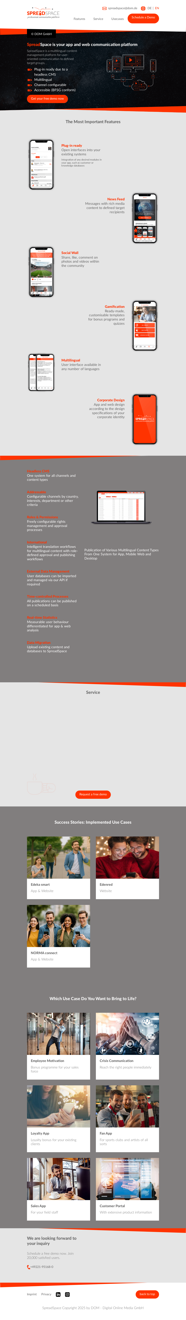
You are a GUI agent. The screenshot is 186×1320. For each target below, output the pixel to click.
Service (98, 18)
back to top (147, 1294)
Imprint (32, 1294)
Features (79, 18)
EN (157, 8)
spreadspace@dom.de (119, 8)
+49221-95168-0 (40, 1267)
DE (150, 8)
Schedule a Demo (143, 17)
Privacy (46, 1294)
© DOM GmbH (41, 34)
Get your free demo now (47, 98)
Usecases (117, 18)
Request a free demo (93, 794)
